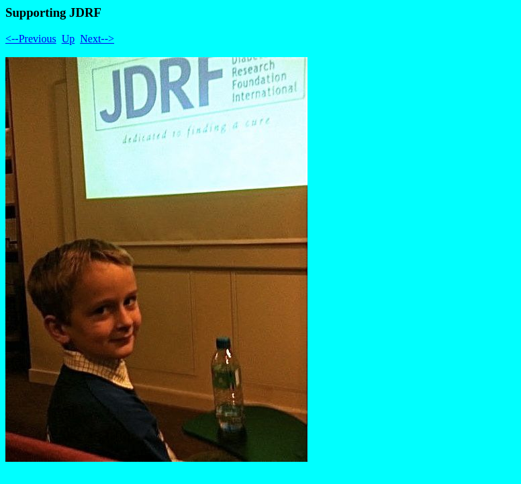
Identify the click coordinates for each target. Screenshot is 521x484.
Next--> (97, 38)
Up (68, 38)
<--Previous (30, 38)
